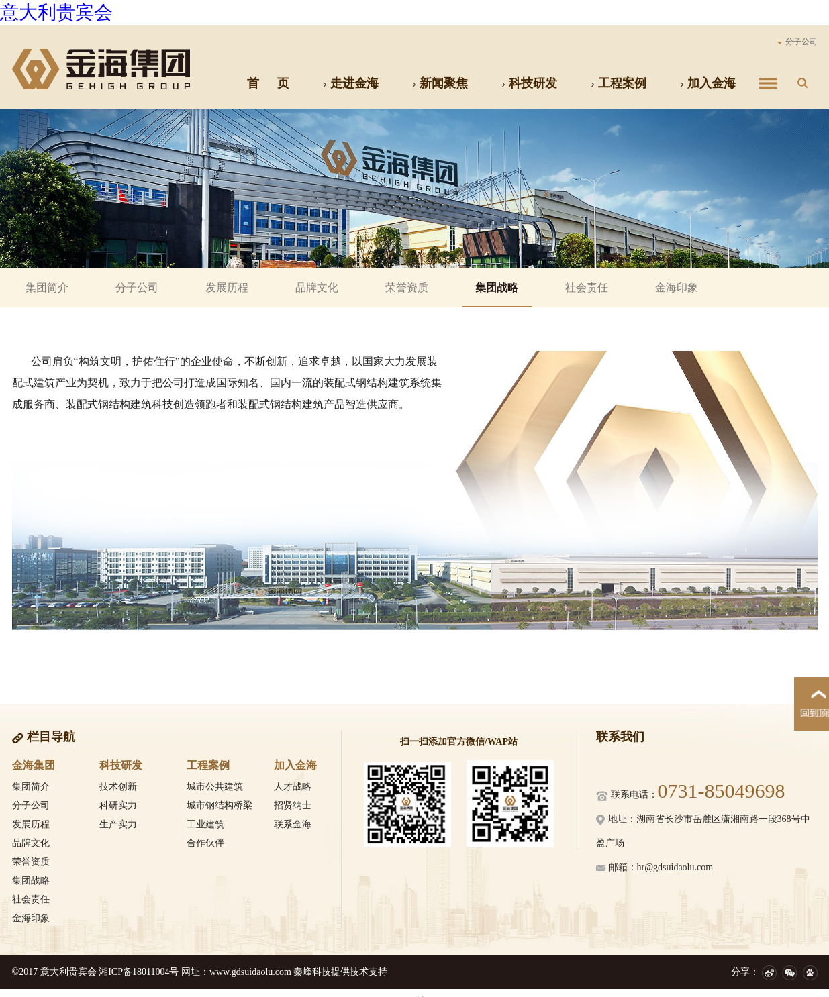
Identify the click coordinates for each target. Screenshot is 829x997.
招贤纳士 (292, 805)
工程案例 (618, 83)
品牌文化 (316, 287)
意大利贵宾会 (56, 12)
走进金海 (351, 83)
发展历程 (226, 287)
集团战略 (496, 287)
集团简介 (47, 287)
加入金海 (708, 83)
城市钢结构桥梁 (219, 805)
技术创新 (118, 787)
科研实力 (118, 805)
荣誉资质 (406, 287)
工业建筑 (205, 824)
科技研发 (529, 83)
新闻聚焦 (440, 83)
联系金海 (292, 824)
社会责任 (586, 287)
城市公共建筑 (215, 787)
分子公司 (797, 41)
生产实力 (118, 824)
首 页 (268, 83)
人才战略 (292, 787)
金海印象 (676, 287)
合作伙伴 (205, 843)
